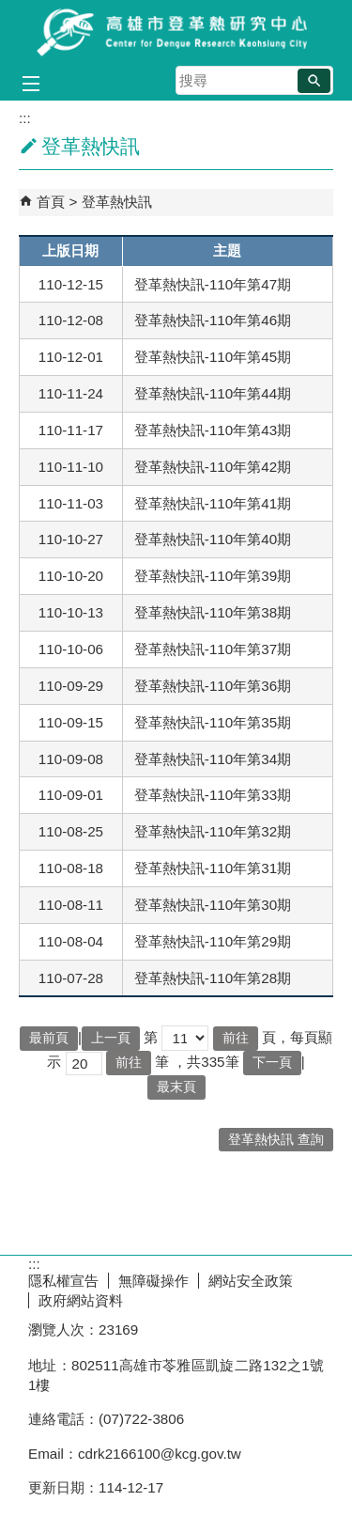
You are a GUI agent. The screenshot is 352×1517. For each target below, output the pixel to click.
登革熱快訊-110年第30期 (212, 905)
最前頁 (49, 1038)
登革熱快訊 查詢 (276, 1140)
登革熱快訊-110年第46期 (212, 320)
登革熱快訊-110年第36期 (212, 686)
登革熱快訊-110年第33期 (212, 795)
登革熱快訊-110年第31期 (212, 868)
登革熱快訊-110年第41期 (212, 503)
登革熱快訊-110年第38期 (212, 612)
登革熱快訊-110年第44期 (212, 393)
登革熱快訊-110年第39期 (212, 576)
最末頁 (176, 1087)
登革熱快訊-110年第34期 (212, 759)
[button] (314, 81)
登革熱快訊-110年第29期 (212, 941)
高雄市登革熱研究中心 (176, 31)
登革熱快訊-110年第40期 (212, 539)
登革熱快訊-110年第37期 (212, 649)
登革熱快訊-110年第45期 (212, 357)
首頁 (51, 202)
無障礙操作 (153, 1281)
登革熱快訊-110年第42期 (212, 467)
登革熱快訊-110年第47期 (212, 284)
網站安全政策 (250, 1281)
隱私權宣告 (63, 1281)
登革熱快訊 (117, 202)
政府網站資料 (80, 1300)
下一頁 (272, 1063)
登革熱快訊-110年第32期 (212, 831)
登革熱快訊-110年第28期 (212, 978)
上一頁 (110, 1038)
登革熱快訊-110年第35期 (212, 722)
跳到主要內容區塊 (9, 9)
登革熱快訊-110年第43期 (212, 430)
